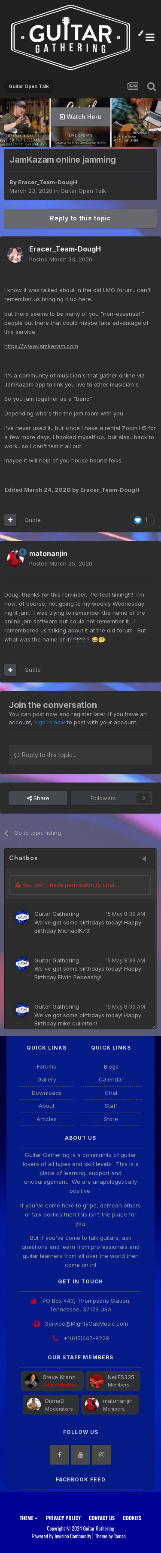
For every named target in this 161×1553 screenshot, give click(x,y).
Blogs (111, 1066)
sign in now (49, 722)
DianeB (54, 1400)
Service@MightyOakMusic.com (86, 1323)
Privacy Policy (63, 1518)
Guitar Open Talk (83, 190)
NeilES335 (121, 1377)
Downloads (47, 1092)
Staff (111, 1105)
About (47, 1105)
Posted (60, 259)
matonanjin (118, 1400)
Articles (46, 1119)
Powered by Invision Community (61, 1536)
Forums (46, 1066)
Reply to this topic (80, 218)
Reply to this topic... (45, 754)
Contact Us (102, 1518)
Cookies (132, 1518)
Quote (32, 519)
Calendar (111, 1079)
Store (111, 1119)
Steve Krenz (59, 1377)
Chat (111, 1092)
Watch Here (80, 116)
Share (38, 798)
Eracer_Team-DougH (47, 182)
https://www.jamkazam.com (41, 346)
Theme (29, 1518)
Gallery (46, 1079)
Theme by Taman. (111, 1536)
